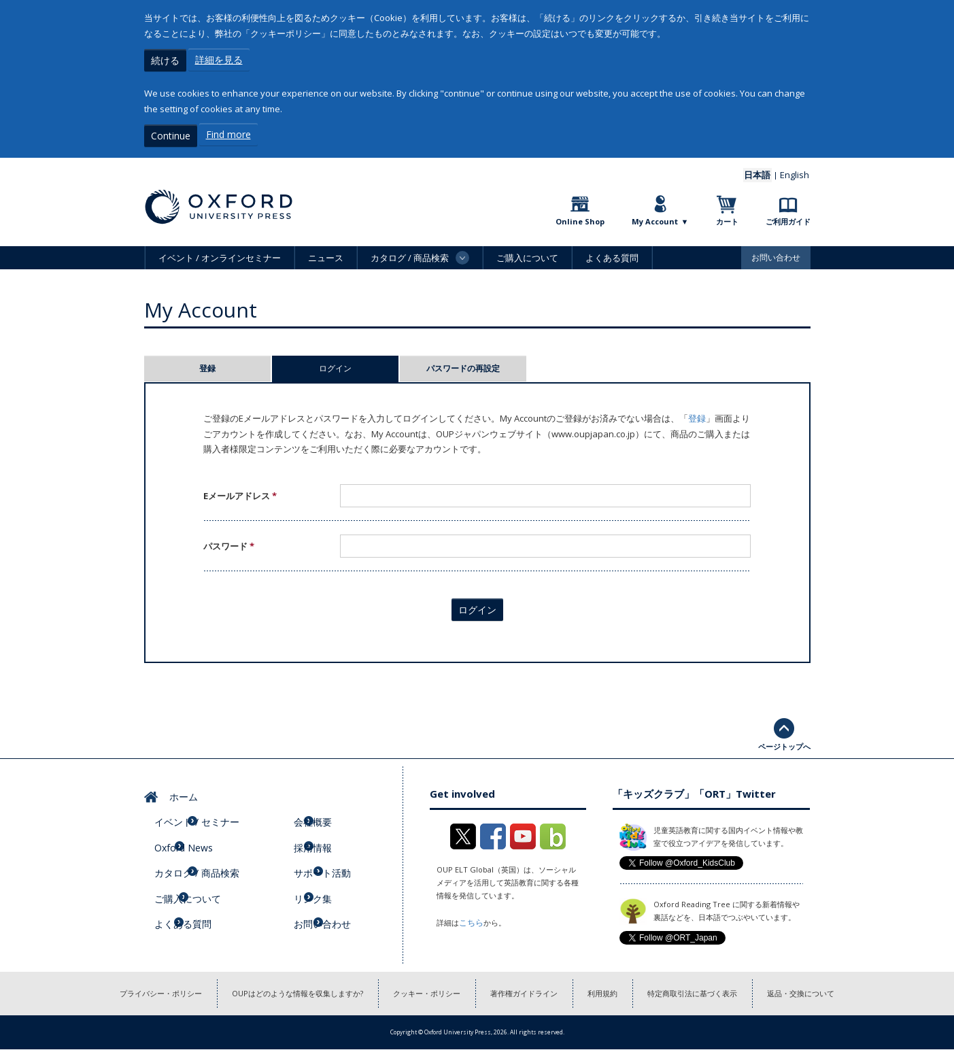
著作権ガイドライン (528, 992)
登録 (207, 365)
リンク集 (321, 868)
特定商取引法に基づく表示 (712, 992)
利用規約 (614, 992)
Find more (228, 132)
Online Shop (580, 218)
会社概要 (321, 810)
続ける (165, 59)
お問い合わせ (775, 254)
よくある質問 (611, 254)
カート (727, 218)
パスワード (228, 543)
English (797, 171)
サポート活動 (330, 849)
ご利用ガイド (788, 218)
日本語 (764, 171)
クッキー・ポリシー (422, 992)
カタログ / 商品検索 (204, 849)
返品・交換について (830, 992)
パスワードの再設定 (463, 365)
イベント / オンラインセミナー (219, 254)
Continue (170, 132)
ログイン (358, 365)
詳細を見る (219, 59)
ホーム (178, 790)
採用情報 (321, 830)
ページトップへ (784, 743)
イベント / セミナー (204, 810)
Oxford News (192, 830)
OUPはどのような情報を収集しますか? (281, 992)
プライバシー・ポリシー (132, 992)
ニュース (325, 254)
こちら (470, 918)
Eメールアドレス (240, 492)
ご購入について (527, 254)
